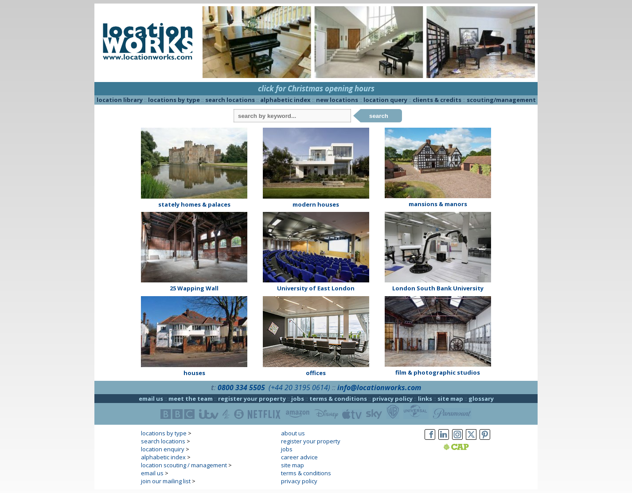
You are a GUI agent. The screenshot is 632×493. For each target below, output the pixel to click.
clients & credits (437, 100)
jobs (297, 399)
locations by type (174, 100)
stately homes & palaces (194, 204)
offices (316, 373)
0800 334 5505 (241, 387)
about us (293, 433)
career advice (299, 457)
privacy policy (392, 399)
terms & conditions (338, 399)
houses (194, 373)
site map (450, 399)
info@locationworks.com (379, 387)
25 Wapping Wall (194, 288)
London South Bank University (438, 288)
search (378, 116)
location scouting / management (184, 465)
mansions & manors (438, 204)
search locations (230, 100)
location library (120, 100)
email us (151, 399)
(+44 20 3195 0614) (299, 387)
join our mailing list (166, 481)
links (425, 399)
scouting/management (501, 100)
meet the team (190, 399)
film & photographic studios (437, 372)
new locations (337, 100)
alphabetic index (285, 100)
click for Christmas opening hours (316, 88)
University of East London (316, 288)
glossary (481, 399)
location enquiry (162, 449)
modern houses (316, 204)
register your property (252, 399)
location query (385, 100)
